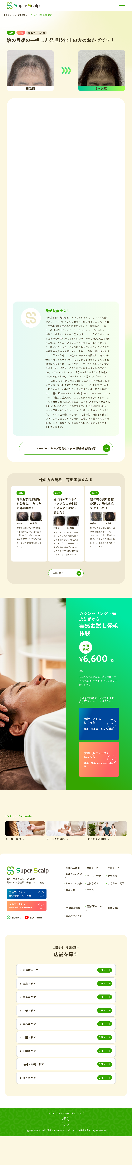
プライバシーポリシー (58, 1142)
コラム (90, 918)
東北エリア (29, 1012)
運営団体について (94, 936)
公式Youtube (33, 946)
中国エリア (29, 1066)
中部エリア (29, 1039)
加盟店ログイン (74, 944)
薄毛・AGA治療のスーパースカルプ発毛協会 (68, 1158)
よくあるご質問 (116, 912)
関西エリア (29, 1052)
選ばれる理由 (73, 896)
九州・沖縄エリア (33, 1093)
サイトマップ (77, 1142)
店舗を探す (92, 912)
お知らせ (70, 918)
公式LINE (14, 946)
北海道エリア (31, 999)
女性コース (113, 896)
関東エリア (29, 1026)
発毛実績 (112, 904)
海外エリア (29, 1106)
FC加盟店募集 (73, 936)
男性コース (92, 896)
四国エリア (29, 1079)
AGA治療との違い (73, 904)
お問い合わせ (115, 936)
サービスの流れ (74, 912)
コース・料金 (94, 904)
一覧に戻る (58, 573)
